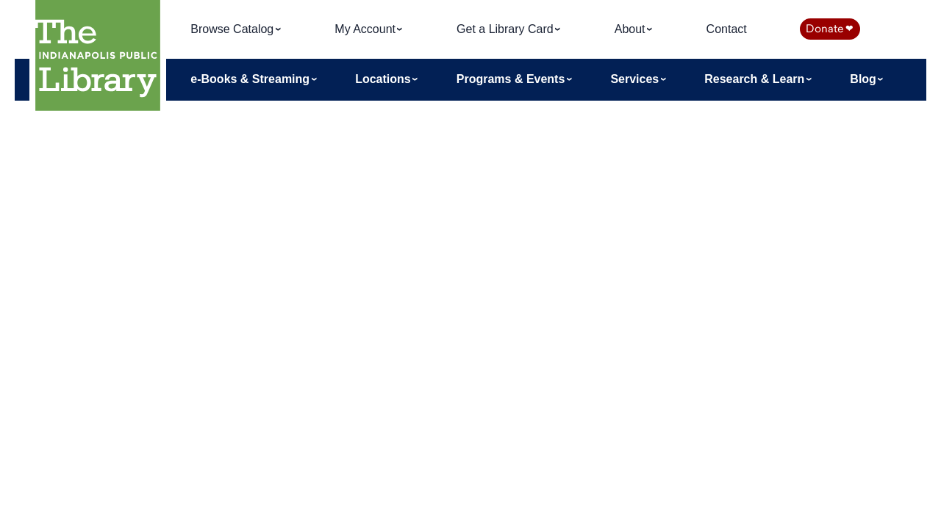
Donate (829, 28)
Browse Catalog (233, 29)
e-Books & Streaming (251, 79)
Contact (726, 29)
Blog (864, 79)
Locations (384, 79)
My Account (366, 29)
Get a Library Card (507, 29)
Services (636, 79)
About (631, 29)
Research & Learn (756, 79)
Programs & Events (512, 79)
